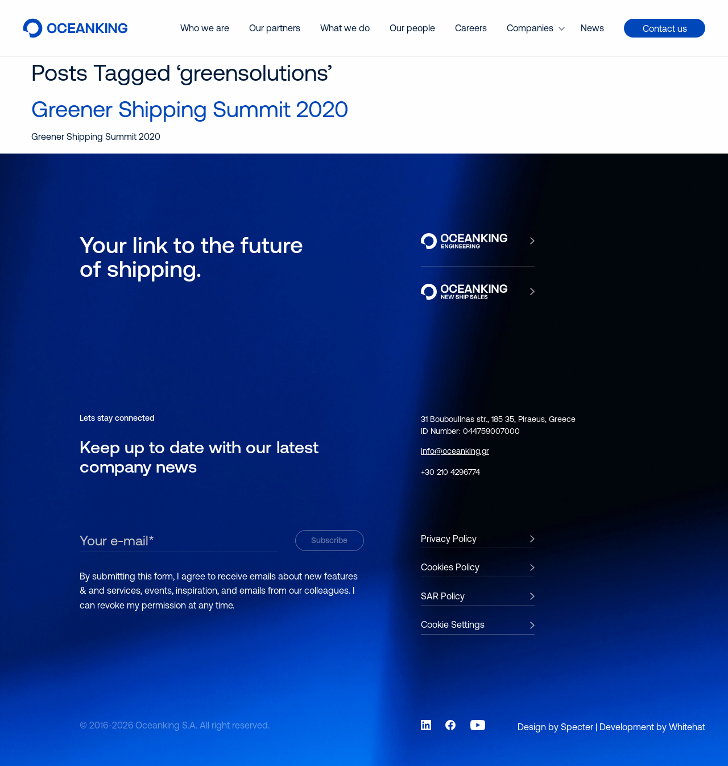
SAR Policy (443, 596)
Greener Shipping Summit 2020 (190, 109)
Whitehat (687, 727)
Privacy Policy (449, 538)
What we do (345, 28)
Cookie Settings (453, 624)
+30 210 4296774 (450, 472)
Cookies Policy (450, 567)
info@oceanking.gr (455, 451)
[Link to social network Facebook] (450, 725)
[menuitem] (204, 28)
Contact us (665, 28)
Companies (530, 28)
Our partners (274, 28)
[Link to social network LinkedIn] (426, 725)
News (592, 28)
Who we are (204, 28)
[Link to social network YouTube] (477, 725)
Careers (471, 28)
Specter (577, 727)
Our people (412, 28)
